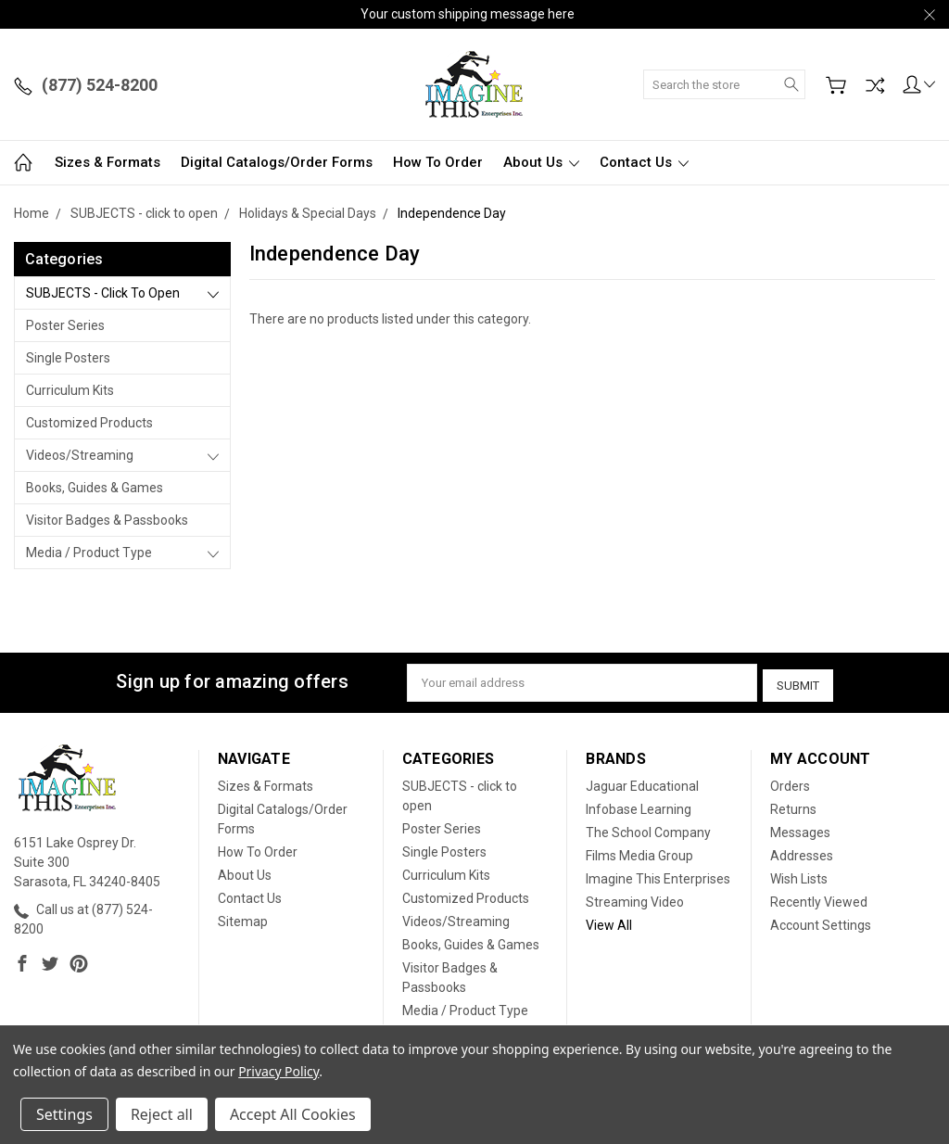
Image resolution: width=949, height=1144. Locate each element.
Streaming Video (635, 898)
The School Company (648, 828)
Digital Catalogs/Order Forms (277, 162)
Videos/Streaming (79, 455)
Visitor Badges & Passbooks (107, 520)
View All (609, 921)
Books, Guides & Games (94, 487)
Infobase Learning (638, 805)
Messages (800, 828)
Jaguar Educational (642, 782)
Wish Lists (799, 875)
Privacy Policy (278, 1071)
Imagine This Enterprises (658, 875)
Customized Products (89, 422)
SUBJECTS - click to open (103, 293)
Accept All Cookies (293, 1114)
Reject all (162, 1114)
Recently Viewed (818, 898)
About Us (541, 162)
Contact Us (644, 162)
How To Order (438, 162)
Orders (790, 782)
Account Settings (820, 921)
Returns (793, 805)
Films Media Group (639, 852)
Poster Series (65, 325)
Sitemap (243, 917)
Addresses (801, 852)
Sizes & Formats (107, 162)
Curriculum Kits (70, 390)
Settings (64, 1114)
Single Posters (68, 357)
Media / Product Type (89, 552)
